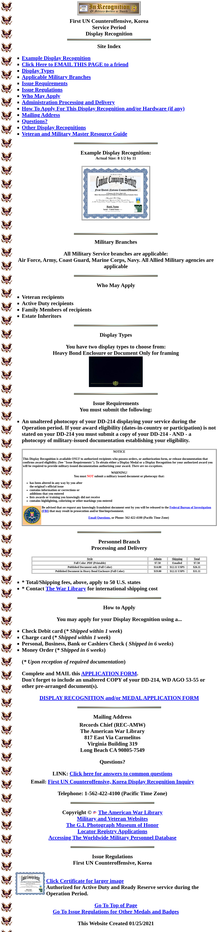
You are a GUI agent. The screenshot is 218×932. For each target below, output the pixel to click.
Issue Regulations (42, 89)
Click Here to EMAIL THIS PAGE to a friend (75, 64)
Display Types (38, 71)
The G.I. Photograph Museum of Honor (112, 825)
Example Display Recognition (56, 58)
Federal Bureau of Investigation (190, 507)
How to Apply (119, 607)
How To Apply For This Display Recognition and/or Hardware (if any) (103, 108)
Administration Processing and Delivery (68, 102)
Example (91, 153)
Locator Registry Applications (112, 831)
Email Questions (99, 517)
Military (104, 242)
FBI (45, 511)
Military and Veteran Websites (112, 819)
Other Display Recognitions (54, 127)
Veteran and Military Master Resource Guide (74, 134)
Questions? (35, 121)
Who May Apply (41, 96)
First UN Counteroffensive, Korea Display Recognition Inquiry (121, 781)
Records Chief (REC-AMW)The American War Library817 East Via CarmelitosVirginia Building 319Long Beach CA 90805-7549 (112, 737)
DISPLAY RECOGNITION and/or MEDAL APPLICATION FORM (119, 698)
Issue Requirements (45, 83)
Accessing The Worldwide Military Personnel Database (112, 837)
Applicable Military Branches (56, 77)
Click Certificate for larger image (85, 881)
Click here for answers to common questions (121, 773)
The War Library (66, 588)
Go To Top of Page (116, 905)
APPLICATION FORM (109, 673)
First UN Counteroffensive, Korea (109, 21)
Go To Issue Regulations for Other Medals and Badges (116, 911)
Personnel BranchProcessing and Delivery (119, 544)
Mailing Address (41, 115)
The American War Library (130, 812)
